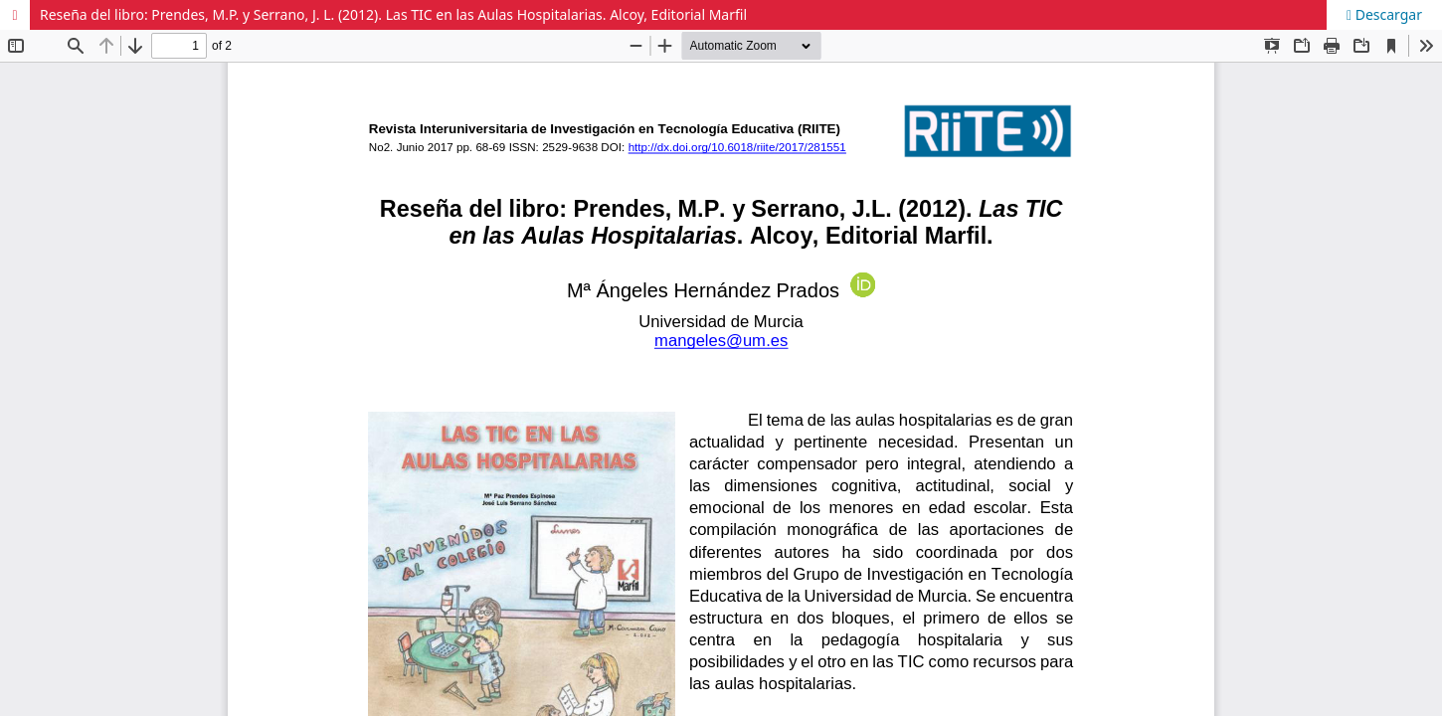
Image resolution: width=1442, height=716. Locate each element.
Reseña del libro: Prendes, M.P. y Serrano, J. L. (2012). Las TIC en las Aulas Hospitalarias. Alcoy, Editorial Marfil (393, 14)
